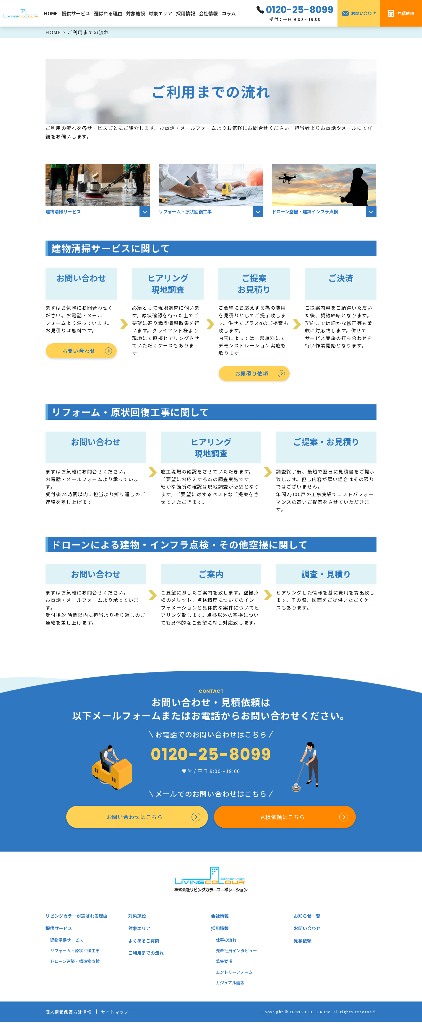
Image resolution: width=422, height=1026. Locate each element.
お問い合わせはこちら (133, 819)
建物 (54, 944)
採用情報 (185, 13)
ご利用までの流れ (147, 956)
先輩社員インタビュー (236, 955)
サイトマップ (122, 1015)
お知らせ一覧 (308, 919)
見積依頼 (303, 944)
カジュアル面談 (230, 987)
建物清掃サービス (64, 212)
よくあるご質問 (144, 944)
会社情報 (208, 13)
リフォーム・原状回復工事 (187, 212)
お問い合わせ (78, 351)
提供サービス (76, 13)
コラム (229, 13)
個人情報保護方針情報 (72, 1015)
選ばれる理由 (108, 13)
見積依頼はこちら (281, 819)
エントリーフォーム (234, 976)
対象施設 (135, 13)
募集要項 (224, 965)
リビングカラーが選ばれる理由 (79, 919)
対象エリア (160, 13)
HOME (51, 13)
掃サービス (73, 944)
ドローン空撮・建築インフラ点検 (307, 212)
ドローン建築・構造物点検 (75, 965)
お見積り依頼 (251, 374)
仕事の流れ (226, 944)
